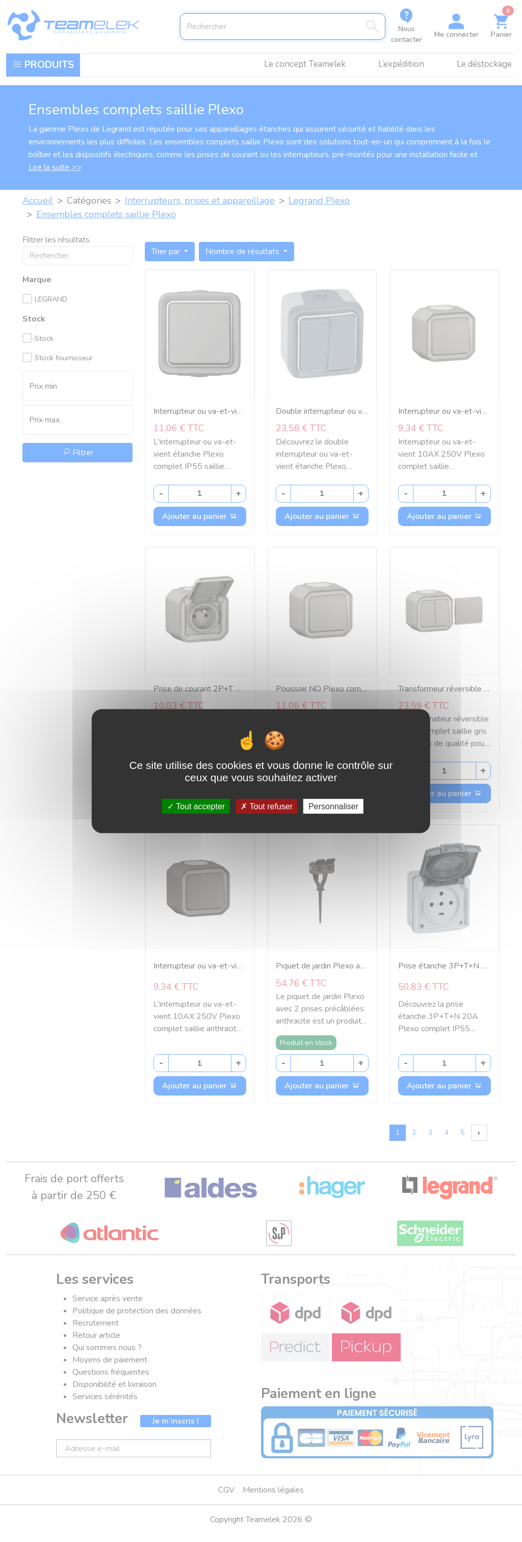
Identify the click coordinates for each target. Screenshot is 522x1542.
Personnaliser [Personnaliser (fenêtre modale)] (333, 806)
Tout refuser (267, 806)
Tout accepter (196, 806)
